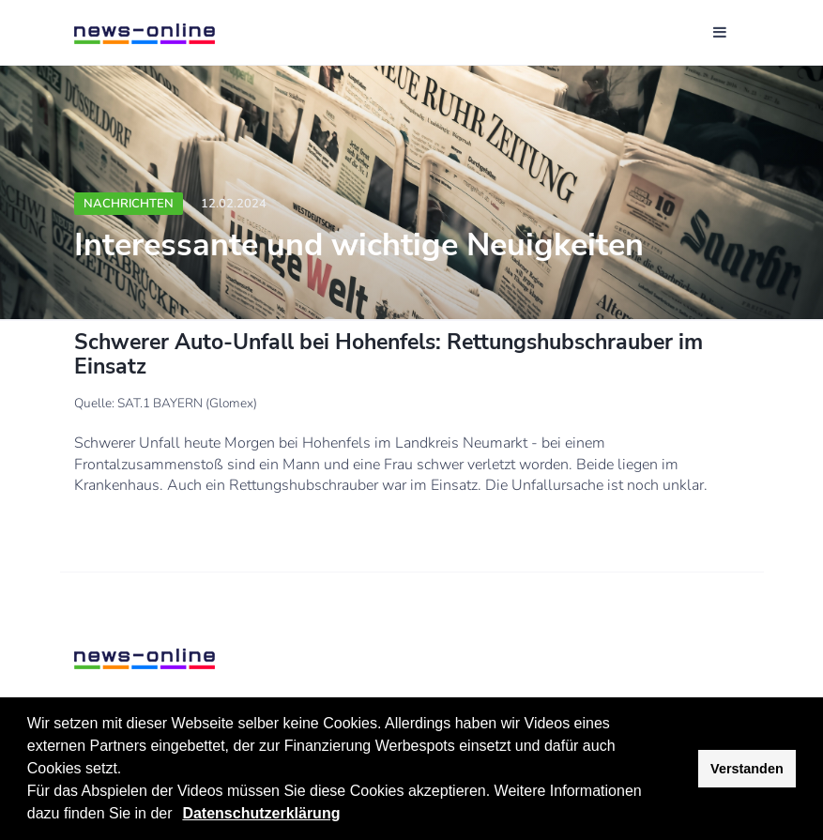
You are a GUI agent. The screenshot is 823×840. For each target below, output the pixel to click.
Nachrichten (129, 203)
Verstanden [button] (747, 768)
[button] (179, 815)
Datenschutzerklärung (261, 813)
